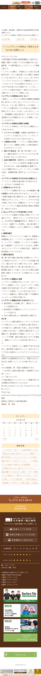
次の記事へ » (35, 39)
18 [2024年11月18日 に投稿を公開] (4, 433)
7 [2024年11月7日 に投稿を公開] (20, 428)
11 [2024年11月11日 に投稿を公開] (4, 430)
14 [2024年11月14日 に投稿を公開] (20, 430)
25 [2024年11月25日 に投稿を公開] (4, 435)
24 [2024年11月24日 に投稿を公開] (37, 433)
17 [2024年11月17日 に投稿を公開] (37, 430)
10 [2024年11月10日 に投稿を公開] (37, 428)
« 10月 (4, 438)
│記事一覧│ (20, 39)
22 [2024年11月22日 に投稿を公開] (26, 433)
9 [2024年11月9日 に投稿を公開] (31, 428)
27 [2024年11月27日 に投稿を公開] (15, 435)
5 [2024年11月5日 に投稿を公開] (9, 428)
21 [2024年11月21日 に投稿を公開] (20, 433)
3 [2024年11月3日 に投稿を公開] (36, 425)
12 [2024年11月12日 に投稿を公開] (9, 430)
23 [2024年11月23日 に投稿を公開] (31, 433)
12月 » (36, 438)
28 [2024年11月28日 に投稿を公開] (20, 435)
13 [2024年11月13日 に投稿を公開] (15, 430)
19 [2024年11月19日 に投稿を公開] (9, 433)
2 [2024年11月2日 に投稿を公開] (31, 425)
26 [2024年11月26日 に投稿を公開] (9, 435)
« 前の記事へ (6, 39)
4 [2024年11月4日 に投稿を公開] (4, 428)
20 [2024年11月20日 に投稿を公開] (15, 433)
